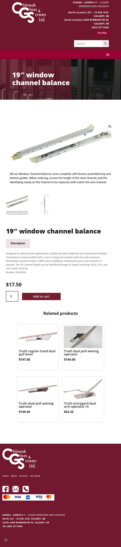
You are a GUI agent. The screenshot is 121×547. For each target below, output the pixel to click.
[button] (110, 126)
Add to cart (41, 296)
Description (18, 243)
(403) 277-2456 (100, 27)
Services (23, 475)
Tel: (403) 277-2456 (12, 526)
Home (5, 475)
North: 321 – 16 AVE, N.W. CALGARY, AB (23, 518)
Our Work (35, 475)
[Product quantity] (12, 296)
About (14, 475)
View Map (102, 32)
